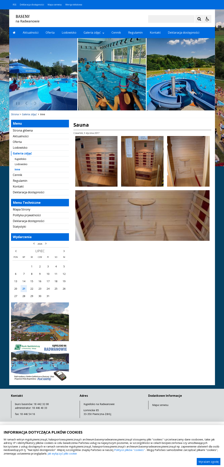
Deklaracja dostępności (32, 5)
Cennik (116, 33)
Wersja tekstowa (73, 5)
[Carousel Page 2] (48, 103)
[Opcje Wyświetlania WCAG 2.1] (207, 19)
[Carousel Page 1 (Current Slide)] (44, 103)
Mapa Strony (21, 209)
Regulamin (135, 33)
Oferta (50, 33)
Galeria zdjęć (94, 33)
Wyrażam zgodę (209, 461)
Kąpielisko (20, 159)
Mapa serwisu (55, 5)
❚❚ (16, 103)
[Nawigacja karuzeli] (31, 103)
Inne (17, 169)
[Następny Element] (35, 103)
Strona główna (23, 130)
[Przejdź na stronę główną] (14, 32)
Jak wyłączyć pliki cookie (62, 453)
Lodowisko (69, 33)
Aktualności (30, 33)
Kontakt (155, 33)
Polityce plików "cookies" (129, 450)
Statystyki (19, 227)
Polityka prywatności (27, 215)
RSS (14, 5)
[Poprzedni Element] (26, 103)
